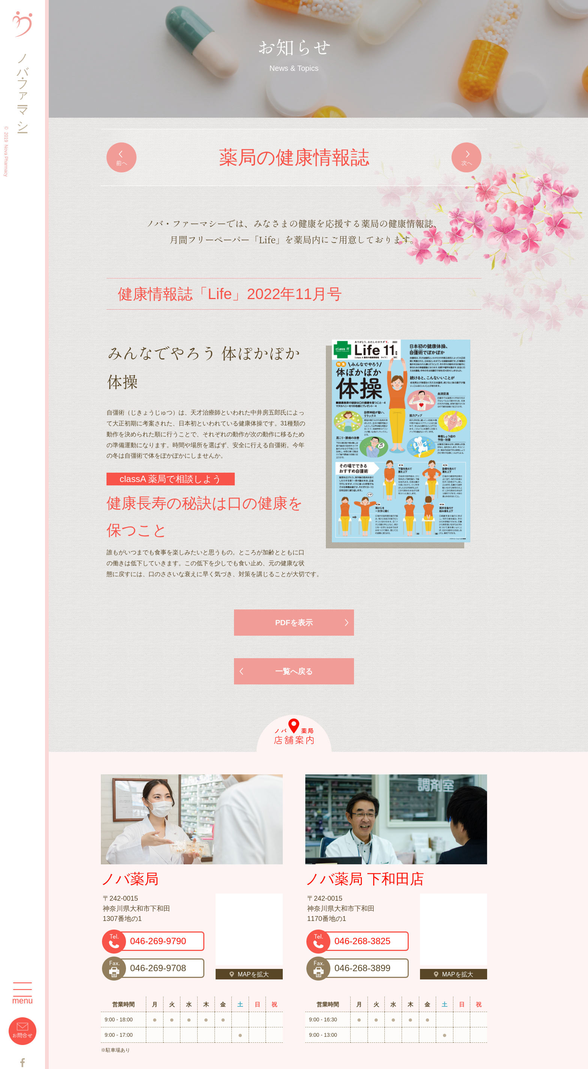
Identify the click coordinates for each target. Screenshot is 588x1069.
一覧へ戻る (294, 671)
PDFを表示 (294, 622)
